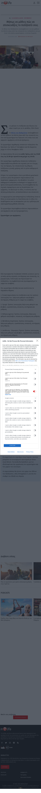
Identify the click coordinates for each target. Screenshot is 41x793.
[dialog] (20, 396)
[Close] (37, 341)
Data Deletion (11, 452)
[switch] (34, 373)
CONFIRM (12, 445)
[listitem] (20, 369)
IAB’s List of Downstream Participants (24, 360)
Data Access (20, 452)
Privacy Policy (29, 452)
